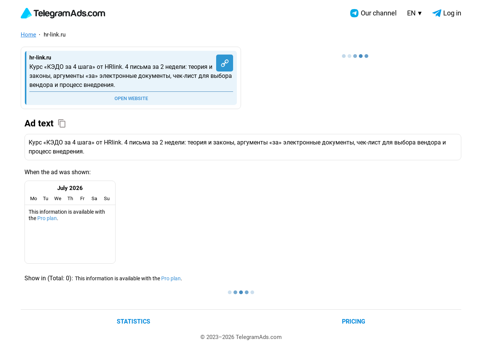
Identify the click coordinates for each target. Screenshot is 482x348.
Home (28, 34)
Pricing (353, 321)
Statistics (133, 321)
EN (414, 13)
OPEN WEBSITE (131, 98)
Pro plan (47, 218)
